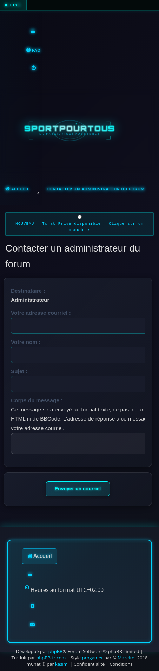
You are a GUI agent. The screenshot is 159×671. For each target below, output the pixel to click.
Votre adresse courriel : (41, 313)
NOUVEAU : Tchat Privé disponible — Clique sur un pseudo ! (79, 227)
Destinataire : (28, 291)
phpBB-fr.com (51, 657)
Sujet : (19, 371)
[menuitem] (33, 50)
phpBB (55, 651)
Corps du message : (36, 400)
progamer (92, 657)
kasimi (62, 664)
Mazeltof (127, 657)
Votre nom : (25, 342)
